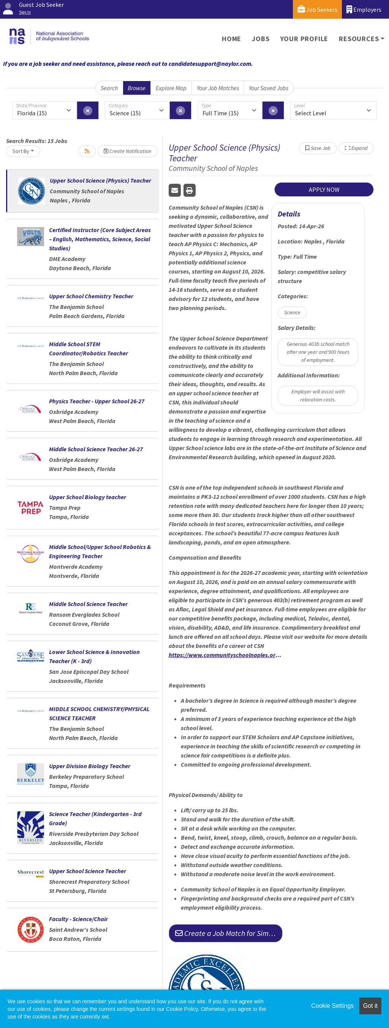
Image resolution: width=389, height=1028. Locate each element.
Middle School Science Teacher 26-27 (96, 449)
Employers (363, 9)
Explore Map (171, 88)
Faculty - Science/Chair (78, 919)
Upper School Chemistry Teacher (91, 296)
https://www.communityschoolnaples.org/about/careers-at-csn (226, 655)
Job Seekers (317, 9)
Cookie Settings (332, 1006)
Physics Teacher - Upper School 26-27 (96, 401)
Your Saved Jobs (268, 88)
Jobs (260, 38)
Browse (136, 88)
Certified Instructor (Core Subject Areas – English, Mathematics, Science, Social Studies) (100, 239)
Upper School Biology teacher (87, 497)
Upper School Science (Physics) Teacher (100, 180)
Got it (370, 1006)
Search (109, 88)
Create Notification (127, 151)
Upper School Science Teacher (87, 871)
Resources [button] (359, 38)
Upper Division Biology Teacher (89, 766)
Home (231, 38)
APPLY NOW (324, 189)
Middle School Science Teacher (88, 604)
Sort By (21, 151)
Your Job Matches (218, 88)
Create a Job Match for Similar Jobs (229, 933)
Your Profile (304, 38)
